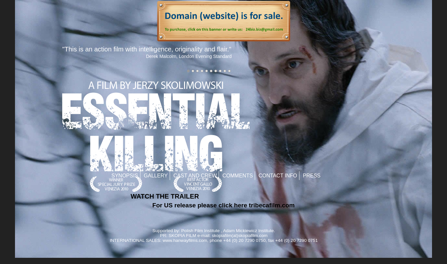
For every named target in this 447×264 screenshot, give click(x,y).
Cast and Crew (195, 175)
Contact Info (278, 175)
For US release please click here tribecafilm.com (223, 205)
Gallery (156, 175)
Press (312, 175)
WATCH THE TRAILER (165, 196)
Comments (238, 175)
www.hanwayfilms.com (185, 240)
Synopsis (124, 175)
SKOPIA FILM (182, 235)
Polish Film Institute (200, 230)
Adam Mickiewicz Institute (248, 230)
